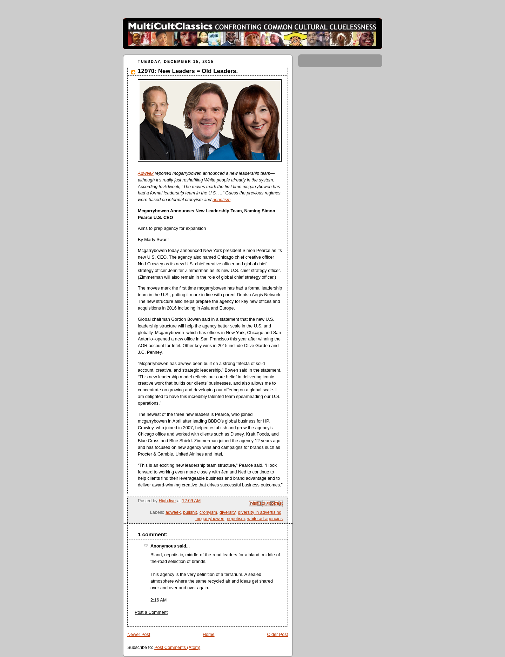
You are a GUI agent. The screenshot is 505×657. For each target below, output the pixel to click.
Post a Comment (151, 612)
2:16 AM (158, 600)
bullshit (190, 512)
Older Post (277, 634)
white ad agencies (265, 518)
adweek (173, 512)
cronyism (208, 512)
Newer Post (138, 634)
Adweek (146, 173)
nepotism (221, 199)
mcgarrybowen (209, 518)
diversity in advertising (259, 512)
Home (209, 634)
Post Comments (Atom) (177, 647)
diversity (227, 512)
